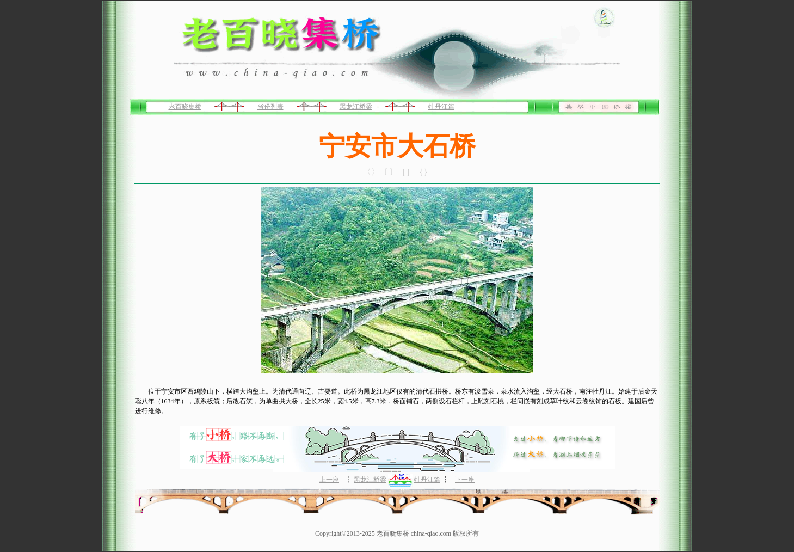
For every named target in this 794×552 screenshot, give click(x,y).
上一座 (329, 479)
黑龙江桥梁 (356, 107)
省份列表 (270, 107)
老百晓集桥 (185, 107)
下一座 (465, 479)
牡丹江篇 (441, 107)
